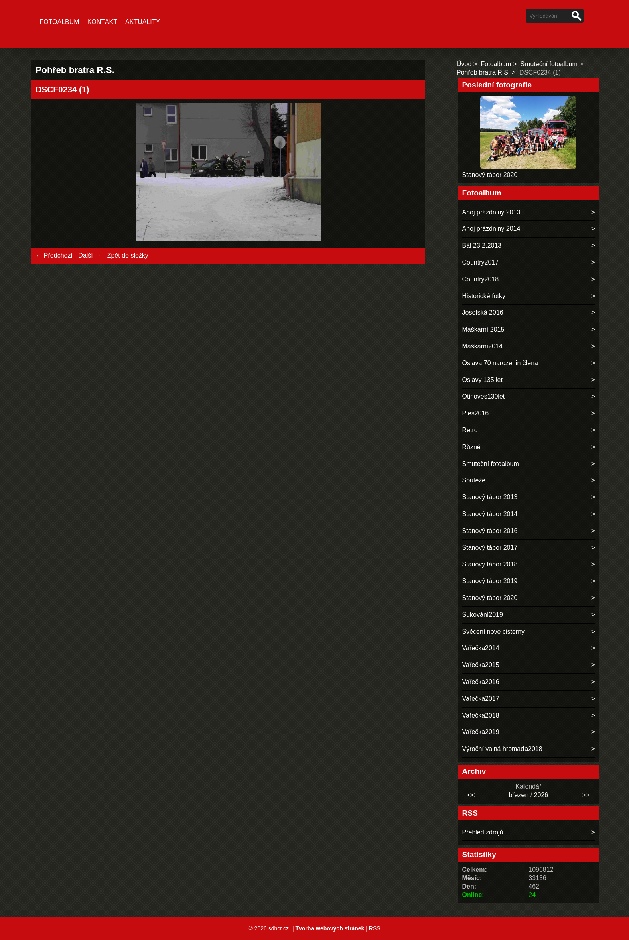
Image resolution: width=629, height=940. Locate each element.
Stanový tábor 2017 (490, 547)
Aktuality (142, 21)
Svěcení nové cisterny (493, 631)
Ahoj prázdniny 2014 (491, 228)
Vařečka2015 (480, 664)
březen (518, 794)
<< (471, 794)
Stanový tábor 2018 (490, 564)
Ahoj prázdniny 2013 (491, 212)
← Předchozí (53, 255)
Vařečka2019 (480, 731)
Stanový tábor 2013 (490, 497)
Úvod (464, 64)
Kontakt (102, 21)
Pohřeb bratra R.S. (483, 72)
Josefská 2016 (482, 312)
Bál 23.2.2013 (482, 245)
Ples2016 (475, 413)
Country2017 (480, 262)
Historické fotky (483, 296)
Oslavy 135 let (482, 379)
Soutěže (474, 480)
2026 (541, 794)
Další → (89, 255)
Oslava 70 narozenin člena (500, 363)
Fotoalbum (59, 21)
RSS (375, 928)
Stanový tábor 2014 (490, 514)
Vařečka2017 (480, 698)
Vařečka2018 (480, 715)
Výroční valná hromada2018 (502, 748)
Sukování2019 (482, 614)
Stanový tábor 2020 (490, 174)
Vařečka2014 (480, 648)
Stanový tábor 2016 (490, 530)
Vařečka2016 (480, 681)
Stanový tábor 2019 (490, 581)
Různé (471, 447)
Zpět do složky (127, 255)
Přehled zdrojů (482, 832)
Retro (470, 430)
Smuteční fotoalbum (548, 64)
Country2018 (480, 279)
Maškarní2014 (482, 346)
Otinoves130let (483, 396)
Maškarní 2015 (483, 329)
